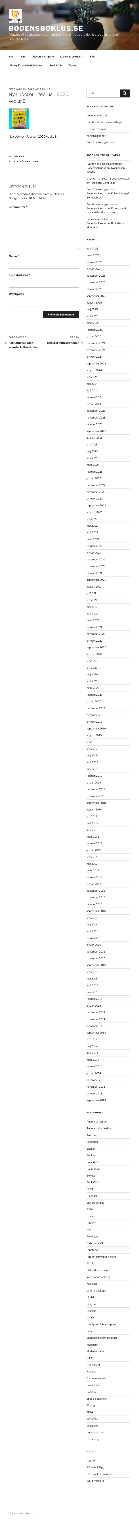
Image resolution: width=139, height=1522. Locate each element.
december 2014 (96, 1012)
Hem (11, 56)
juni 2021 (92, 599)
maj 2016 (92, 924)
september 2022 (96, 505)
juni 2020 (92, 667)
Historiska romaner (98, 1270)
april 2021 (92, 613)
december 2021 (96, 559)
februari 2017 (94, 877)
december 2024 (96, 343)
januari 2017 (94, 883)
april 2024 (92, 390)
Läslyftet (92, 1304)
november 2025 (96, 282)
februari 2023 (94, 471)
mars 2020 (93, 687)
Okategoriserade (96, 1378)
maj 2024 (92, 383)
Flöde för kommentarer (100, 1474)
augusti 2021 (94, 586)
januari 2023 (94, 478)
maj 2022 (92, 525)
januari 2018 (94, 850)
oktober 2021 (94, 573)
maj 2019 (92, 755)
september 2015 (96, 964)
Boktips (91, 1175)
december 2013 (96, 1079)
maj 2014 (92, 1046)
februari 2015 (94, 998)
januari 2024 (94, 403)
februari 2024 (94, 397)
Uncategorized (95, 1432)
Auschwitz (93, 1135)
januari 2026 (94, 268)
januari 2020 (94, 701)
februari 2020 (95, 694)
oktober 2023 (94, 424)
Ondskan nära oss (97, 129)
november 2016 (96, 897)
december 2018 (96, 789)
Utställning (93, 1439)
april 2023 (92, 458)
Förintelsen (93, 1249)
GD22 (90, 1263)
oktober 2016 (94, 904)
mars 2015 (93, 992)
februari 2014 (94, 1066)
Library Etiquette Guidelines (26, 65)
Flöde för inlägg (95, 1467)
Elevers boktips (43, 56)
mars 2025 (93, 322)
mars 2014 (93, 1059)
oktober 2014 (94, 1025)
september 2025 (96, 295)
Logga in (91, 1460)
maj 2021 (92, 606)
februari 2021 (94, 627)
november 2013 (96, 1086)
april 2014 (92, 1052)
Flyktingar (92, 1236)
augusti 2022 (94, 512)
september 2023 (96, 431)
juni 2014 (92, 1039)
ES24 (90, 1209)
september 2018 (96, 802)
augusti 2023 (94, 437)
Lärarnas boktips (72, 56)
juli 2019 (91, 741)
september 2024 (96, 363)
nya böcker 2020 (26, 161)
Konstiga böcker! (96, 135)
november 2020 (96, 633)
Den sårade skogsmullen (101, 142)
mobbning (92, 1344)
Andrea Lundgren (97, 1121)
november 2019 (96, 714)
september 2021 (96, 579)
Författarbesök (95, 1243)
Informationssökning (98, 1276)
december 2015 (96, 951)
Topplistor (92, 1425)
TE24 (90, 1412)
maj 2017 (92, 863)
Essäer (90, 1216)
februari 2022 (94, 545)
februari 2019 (94, 775)
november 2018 (96, 796)
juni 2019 (92, 748)
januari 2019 (94, 782)
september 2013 (96, 1100)
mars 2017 (93, 870)
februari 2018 (94, 843)
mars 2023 (93, 464)
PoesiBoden (93, 1385)
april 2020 (92, 681)
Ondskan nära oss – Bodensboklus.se (108, 178)
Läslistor (91, 1297)
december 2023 (96, 410)
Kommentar (18, 207)
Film (92, 56)
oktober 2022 (94, 498)
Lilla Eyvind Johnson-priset (102, 1324)
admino (45, 89)
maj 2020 (92, 674)
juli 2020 (92, 660)
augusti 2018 (94, 809)
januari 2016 (94, 944)
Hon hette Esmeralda (103, 182)
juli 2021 (91, 593)
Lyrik (89, 1331)
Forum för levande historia (102, 1256)
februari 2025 (94, 329)
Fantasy (91, 1222)
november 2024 (96, 349)
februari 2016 (94, 938)
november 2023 (96, 417)
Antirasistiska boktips (99, 1128)
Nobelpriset (93, 1364)
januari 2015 (94, 1005)
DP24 (90, 1189)
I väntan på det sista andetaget (104, 122)
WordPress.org (95, 1480)
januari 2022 (94, 552)
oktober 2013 (94, 1093)
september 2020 (96, 647)
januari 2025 (94, 336)
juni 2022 (92, 518)
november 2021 (96, 566)
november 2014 (96, 1019)
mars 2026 (93, 255)
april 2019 (92, 762)
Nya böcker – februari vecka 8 (33, 136)
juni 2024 (92, 376)
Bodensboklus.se (46, 28)
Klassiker (92, 1283)
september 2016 (96, 910)
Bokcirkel (92, 1162)
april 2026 (92, 248)
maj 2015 (92, 978)
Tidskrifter (92, 1418)
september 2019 (96, 728)
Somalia (91, 1391)
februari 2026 (94, 262)
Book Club (55, 65)
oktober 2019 (94, 721)
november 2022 (96, 491)
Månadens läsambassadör (102, 1337)
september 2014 (96, 1032)
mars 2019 (93, 768)
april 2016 (92, 931)
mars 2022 (93, 539)
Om (23, 56)
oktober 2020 (95, 640)
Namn (14, 256)
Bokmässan (93, 1168)
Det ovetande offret (98, 115)
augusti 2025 (94, 302)
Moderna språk (95, 1351)
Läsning (91, 1310)
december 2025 (96, 275)
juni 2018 (92, 816)
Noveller (91, 1371)
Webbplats (16, 294)
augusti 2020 (94, 654)
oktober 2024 (94, 356)
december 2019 (96, 708)
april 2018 (92, 829)
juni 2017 (92, 856)
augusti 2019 (94, 735)
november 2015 (96, 958)
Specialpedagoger (97, 1398)
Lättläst (91, 1317)
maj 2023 (92, 451)
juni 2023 (92, 444)
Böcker (19, 156)
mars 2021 (93, 620)
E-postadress (19, 275)
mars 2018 (93, 836)
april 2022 (92, 532)
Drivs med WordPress (20, 1513)
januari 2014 (94, 1073)
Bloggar (91, 1148)
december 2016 (96, 890)
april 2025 (92, 316)
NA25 (90, 1358)
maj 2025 (92, 309)
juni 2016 (92, 917)
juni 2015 (92, 971)
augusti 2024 (94, 370)
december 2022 (96, 485)
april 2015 (92, 985)
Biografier (92, 1141)
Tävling (72, 65)
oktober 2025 (94, 289)
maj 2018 (92, 823)
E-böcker (92, 1195)
